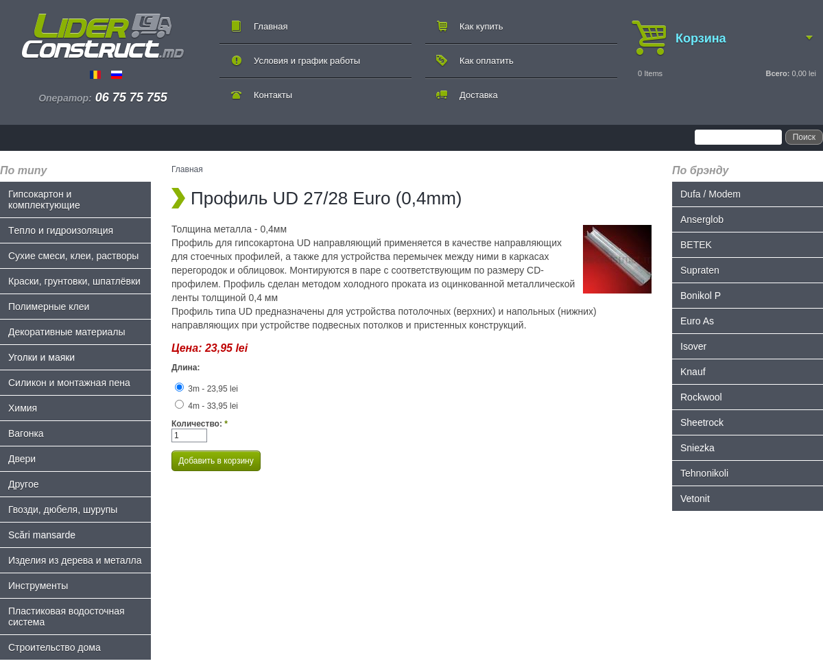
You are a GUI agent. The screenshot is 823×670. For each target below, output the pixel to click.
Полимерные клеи (48, 306)
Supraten (699, 270)
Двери (22, 458)
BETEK (696, 244)
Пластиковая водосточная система (66, 616)
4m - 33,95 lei (206, 406)
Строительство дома (54, 647)
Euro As (697, 320)
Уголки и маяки (41, 357)
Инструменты (38, 585)
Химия (22, 408)
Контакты (273, 95)
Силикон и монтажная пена (69, 382)
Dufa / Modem (710, 194)
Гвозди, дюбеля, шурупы (62, 509)
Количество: (199, 424)
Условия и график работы (307, 61)
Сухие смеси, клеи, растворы (73, 255)
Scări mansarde (41, 534)
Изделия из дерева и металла (75, 560)
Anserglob (702, 219)
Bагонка (26, 433)
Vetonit (695, 498)
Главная (270, 26)
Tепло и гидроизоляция (60, 230)
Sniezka (697, 447)
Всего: (777, 73)
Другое (23, 484)
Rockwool (701, 397)
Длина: (185, 367)
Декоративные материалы (67, 331)
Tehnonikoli (704, 473)
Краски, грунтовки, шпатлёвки (74, 281)
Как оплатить (487, 61)
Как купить (481, 26)
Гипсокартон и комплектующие (44, 200)
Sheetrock (702, 422)
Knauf (693, 371)
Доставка (479, 95)
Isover (693, 346)
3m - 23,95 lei (206, 389)
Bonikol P (700, 295)
